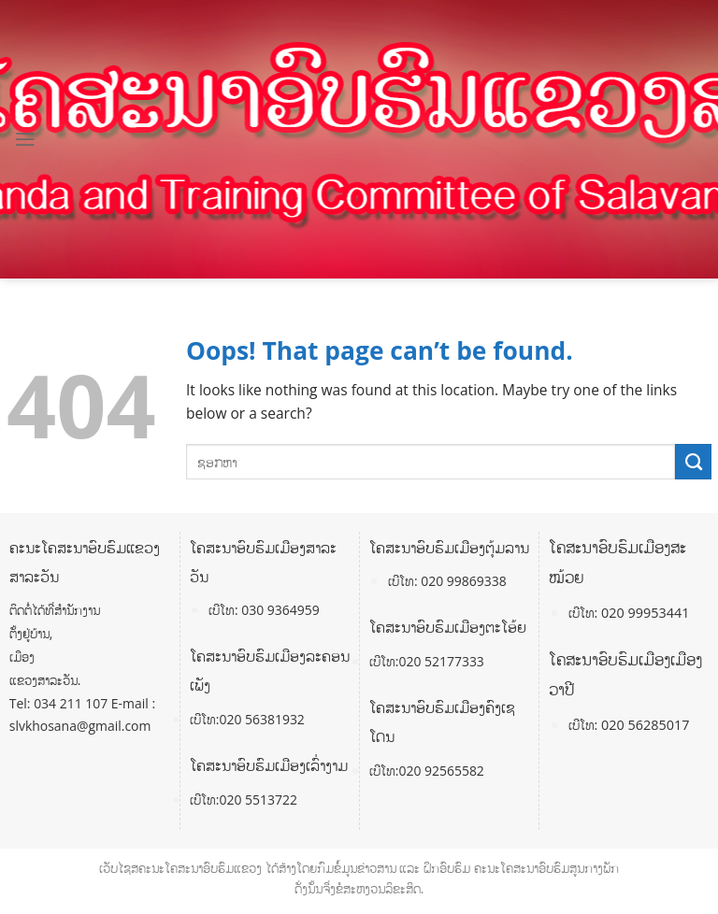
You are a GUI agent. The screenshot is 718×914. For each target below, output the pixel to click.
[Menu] (25, 139)
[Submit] (693, 461)
